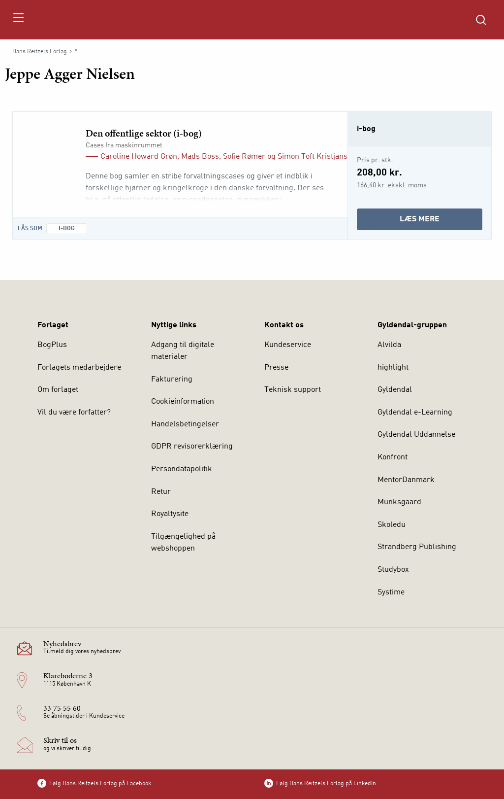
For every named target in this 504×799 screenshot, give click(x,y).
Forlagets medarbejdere (79, 368)
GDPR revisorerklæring (192, 447)
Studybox (393, 570)
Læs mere (441, 221)
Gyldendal (395, 390)
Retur (161, 492)
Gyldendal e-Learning (415, 413)
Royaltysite (170, 514)
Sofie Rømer (244, 157)
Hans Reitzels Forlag (39, 52)
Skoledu (392, 525)
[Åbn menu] (18, 19)
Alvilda (389, 345)
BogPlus (52, 345)
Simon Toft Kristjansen (317, 157)
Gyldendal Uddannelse (416, 435)
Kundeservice (287, 345)
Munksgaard (399, 502)
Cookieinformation (182, 402)
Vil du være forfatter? (74, 413)
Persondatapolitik (181, 469)
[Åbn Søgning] (481, 20)
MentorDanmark (406, 480)
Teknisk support (292, 390)
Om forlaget (57, 390)
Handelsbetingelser (185, 424)
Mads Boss (200, 157)
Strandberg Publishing (417, 547)
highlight (393, 368)
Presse (276, 368)
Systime (391, 592)
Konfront (393, 457)
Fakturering (171, 379)
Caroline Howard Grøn (138, 157)
